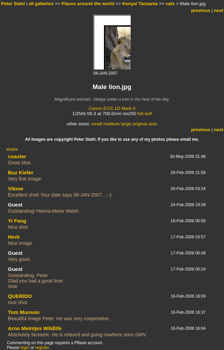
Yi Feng (17, 221)
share (11, 149)
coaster (17, 156)
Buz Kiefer (20, 172)
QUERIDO (20, 296)
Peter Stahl (13, 3)
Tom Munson (23, 312)
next (218, 10)
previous (200, 10)
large (126, 123)
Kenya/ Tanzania (139, 3)
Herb (14, 237)
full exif (145, 113)
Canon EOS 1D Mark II (112, 108)
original (139, 123)
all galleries (41, 3)
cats (170, 3)
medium (111, 123)
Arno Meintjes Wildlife (35, 328)
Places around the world (87, 3)
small (96, 123)
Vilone (15, 188)
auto (152, 123)
